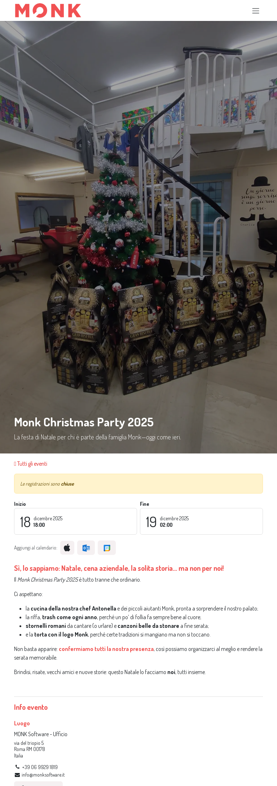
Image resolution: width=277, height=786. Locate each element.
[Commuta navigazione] (256, 10)
